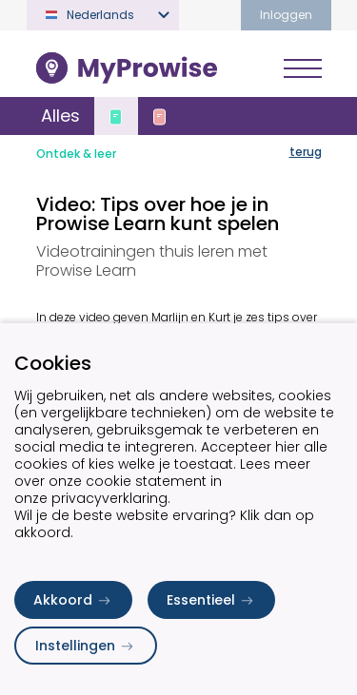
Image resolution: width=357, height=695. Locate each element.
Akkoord (73, 599)
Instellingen (85, 645)
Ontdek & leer (76, 153)
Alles (60, 115)
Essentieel (211, 599)
